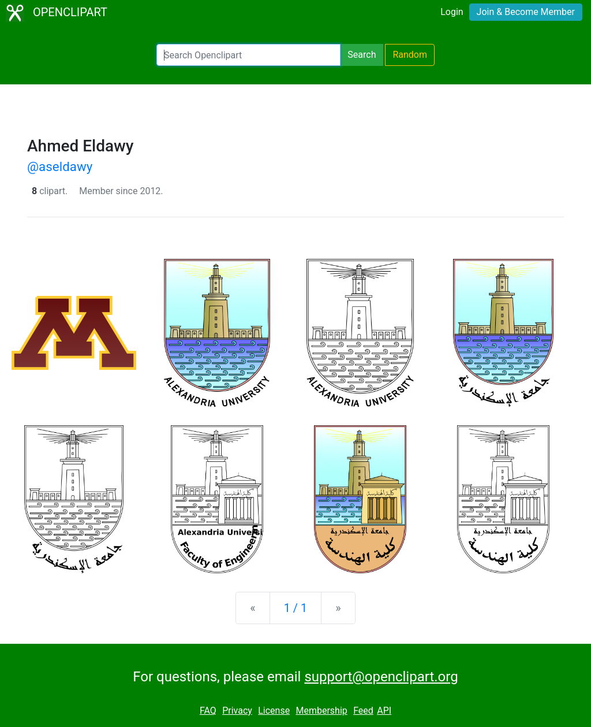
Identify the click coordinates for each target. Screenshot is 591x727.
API (384, 710)
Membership (321, 710)
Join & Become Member (526, 11)
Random (409, 54)
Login (451, 11)
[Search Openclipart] (248, 55)
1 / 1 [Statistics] (296, 608)
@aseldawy (59, 166)
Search (361, 54)
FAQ (208, 710)
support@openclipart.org (381, 677)
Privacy (237, 710)
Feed (363, 710)
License (274, 710)
